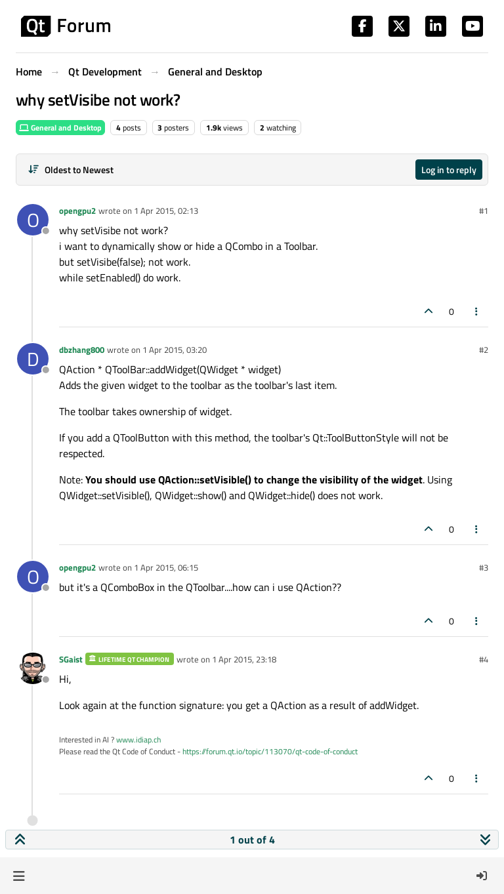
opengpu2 (77, 210)
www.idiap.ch (138, 739)
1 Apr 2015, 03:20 (174, 349)
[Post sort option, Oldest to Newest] (70, 169)
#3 (483, 567)
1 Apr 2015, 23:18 (244, 659)
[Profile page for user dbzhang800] (33, 359)
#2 (483, 349)
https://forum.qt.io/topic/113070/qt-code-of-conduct (270, 751)
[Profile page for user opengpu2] (33, 219)
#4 (483, 659)
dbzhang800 (81, 349)
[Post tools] (477, 311)
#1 (483, 210)
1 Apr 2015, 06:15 (166, 567)
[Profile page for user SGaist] (33, 668)
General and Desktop (60, 127)
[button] (18, 876)
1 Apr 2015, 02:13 (166, 210)
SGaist (71, 659)
